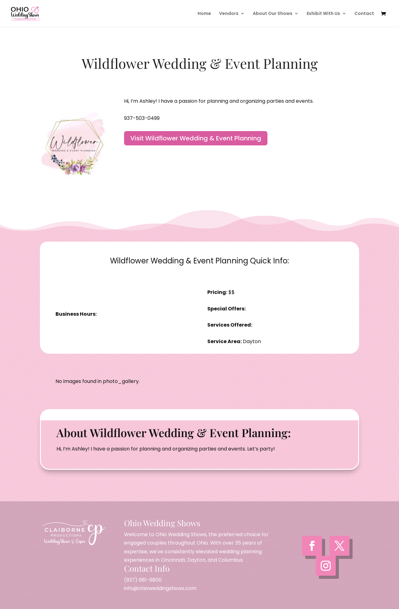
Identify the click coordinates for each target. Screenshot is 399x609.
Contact (364, 14)
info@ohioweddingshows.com (160, 588)
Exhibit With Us (323, 14)
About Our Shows (272, 14)
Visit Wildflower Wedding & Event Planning (195, 138)
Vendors (228, 14)
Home (204, 14)
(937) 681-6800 (143, 579)
